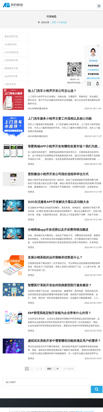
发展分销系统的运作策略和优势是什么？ (55, 257)
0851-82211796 (93, 78)
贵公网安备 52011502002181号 (43, 407)
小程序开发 (10, 84)
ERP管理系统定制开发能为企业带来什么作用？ (59, 313)
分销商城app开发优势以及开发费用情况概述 (58, 229)
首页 (54, 22)
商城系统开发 (11, 68)
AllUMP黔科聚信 (67, 408)
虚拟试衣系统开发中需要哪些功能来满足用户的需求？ (64, 341)
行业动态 (62, 22)
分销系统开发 (11, 60)
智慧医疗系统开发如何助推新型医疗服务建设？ (60, 285)
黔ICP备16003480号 (85, 404)
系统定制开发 (11, 36)
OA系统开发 (10, 44)
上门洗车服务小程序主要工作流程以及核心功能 (60, 118)
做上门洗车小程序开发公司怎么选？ (52, 91)
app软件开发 (11, 76)
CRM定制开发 (11, 52)
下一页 (39, 368)
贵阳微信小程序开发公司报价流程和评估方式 (58, 174)
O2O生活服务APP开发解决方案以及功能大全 (58, 202)
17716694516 (93, 70)
